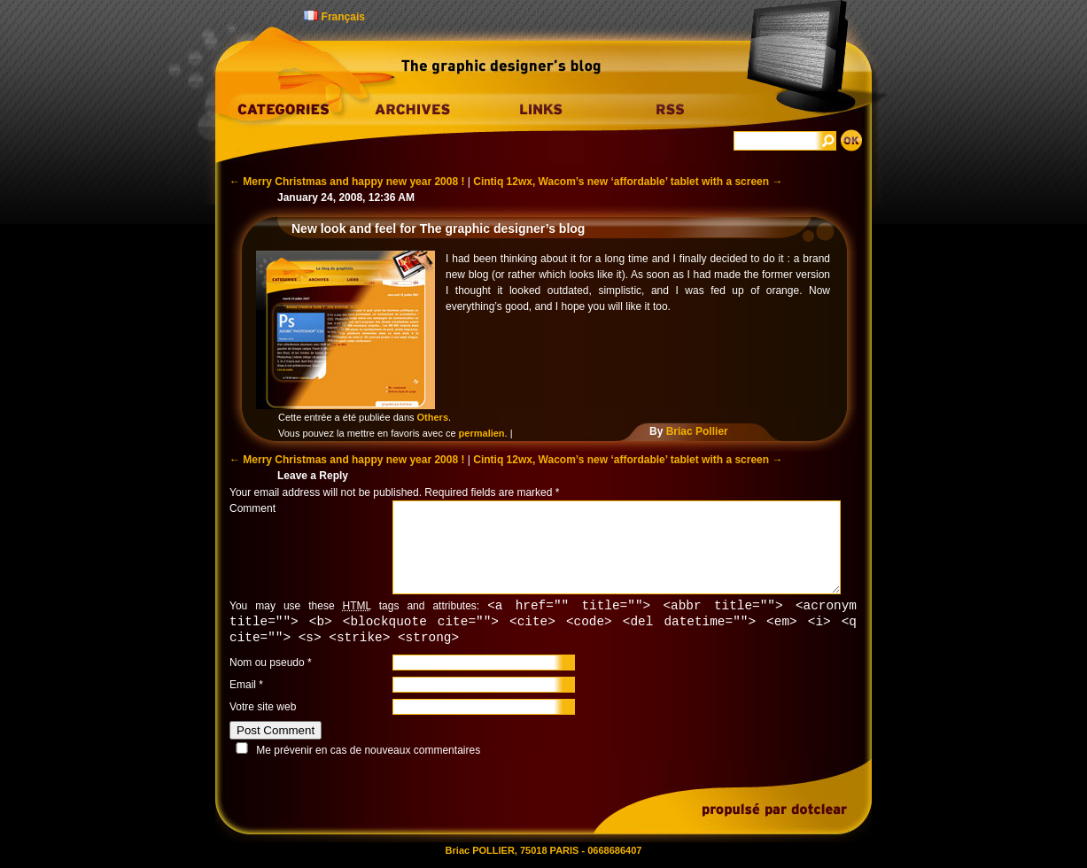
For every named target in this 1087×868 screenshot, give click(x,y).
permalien (482, 433)
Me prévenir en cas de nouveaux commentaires (368, 753)
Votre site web (262, 709)
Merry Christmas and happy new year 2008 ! (346, 181)
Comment (252, 508)
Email (242, 687)
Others (432, 417)
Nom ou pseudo (267, 665)
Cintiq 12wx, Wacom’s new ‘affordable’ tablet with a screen (627, 181)
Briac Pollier (697, 431)
